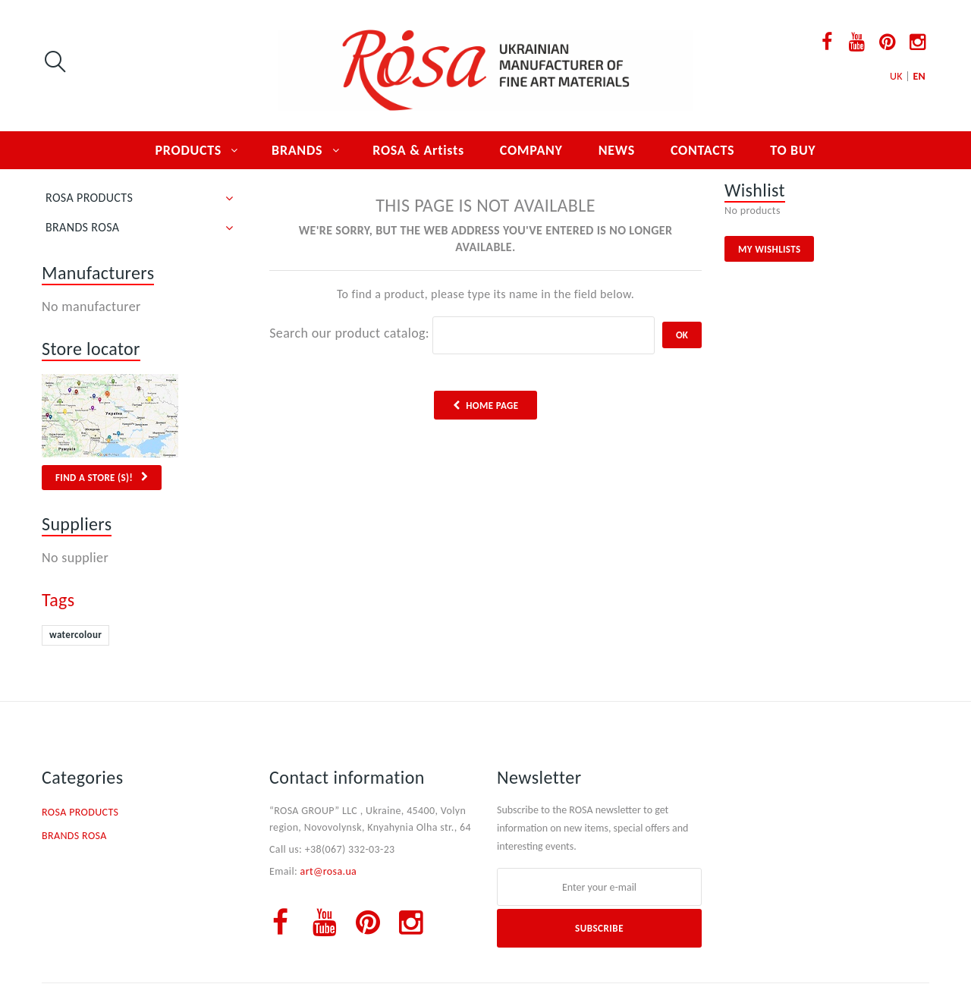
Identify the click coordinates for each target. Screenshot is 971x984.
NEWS (617, 150)
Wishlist (754, 190)
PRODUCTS (189, 150)
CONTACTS (702, 150)
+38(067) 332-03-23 (350, 849)
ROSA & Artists (418, 150)
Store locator (91, 349)
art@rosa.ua (328, 871)
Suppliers (77, 524)
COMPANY (531, 150)
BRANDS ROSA (82, 227)
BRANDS (297, 150)
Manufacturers (98, 273)
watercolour (75, 634)
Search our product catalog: (349, 333)
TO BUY (792, 150)
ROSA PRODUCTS (89, 197)
